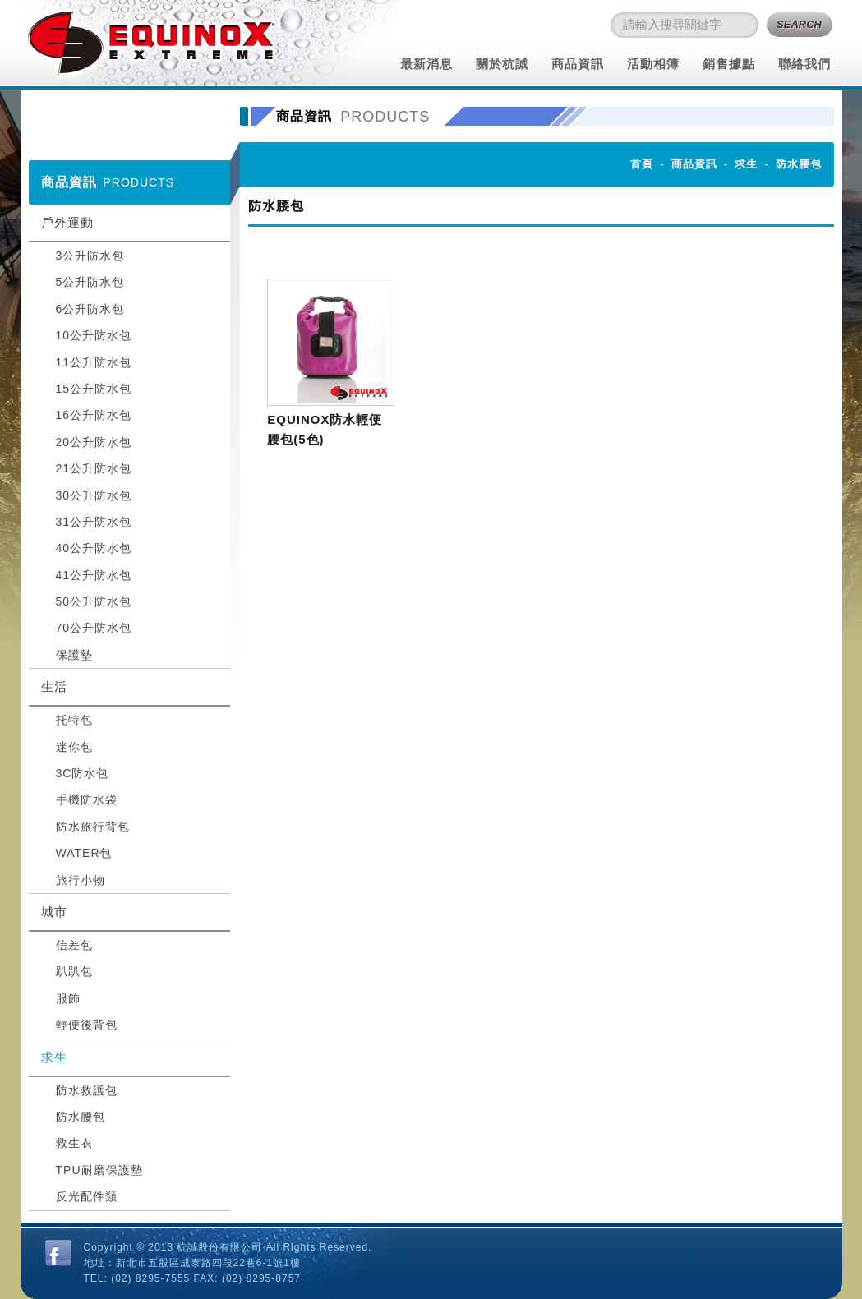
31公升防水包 (94, 521)
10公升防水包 (94, 335)
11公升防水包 (94, 362)
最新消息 (426, 64)
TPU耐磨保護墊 (99, 1170)
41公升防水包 (94, 575)
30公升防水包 (94, 495)
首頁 (641, 164)
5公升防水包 (90, 281)
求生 (54, 1057)
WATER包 (84, 852)
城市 (54, 912)
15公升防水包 (94, 388)
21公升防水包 (94, 468)
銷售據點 (729, 64)
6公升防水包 (90, 309)
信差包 (74, 944)
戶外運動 (67, 222)
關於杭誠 (502, 64)
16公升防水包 (94, 414)
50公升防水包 (94, 601)
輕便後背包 (87, 1024)
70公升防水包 (94, 627)
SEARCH (799, 24)
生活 (54, 686)
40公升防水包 (94, 548)
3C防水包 (82, 773)
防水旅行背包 (93, 826)
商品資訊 (577, 64)
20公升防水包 (94, 442)
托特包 (74, 719)
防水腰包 (80, 1116)
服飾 (68, 998)
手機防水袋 (87, 799)
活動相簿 (653, 64)
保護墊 (74, 654)
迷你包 (74, 746)
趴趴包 (74, 971)
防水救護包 (87, 1090)
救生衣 (74, 1142)
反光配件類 (87, 1196)
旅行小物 (80, 880)
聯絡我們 (804, 64)
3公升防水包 (90, 255)
